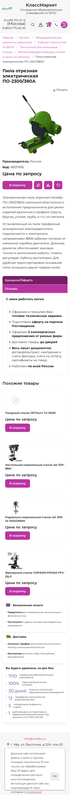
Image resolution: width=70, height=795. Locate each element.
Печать (62, 90)
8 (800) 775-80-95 (14, 28)
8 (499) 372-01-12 (15, 20)
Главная (7, 37)
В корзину (17, 185)
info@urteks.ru (35, 739)
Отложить (58, 185)
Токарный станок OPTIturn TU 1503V (30, 413)
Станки (7, 52)
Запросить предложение (38, 185)
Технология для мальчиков (39, 47)
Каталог (24, 37)
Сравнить (48, 185)
